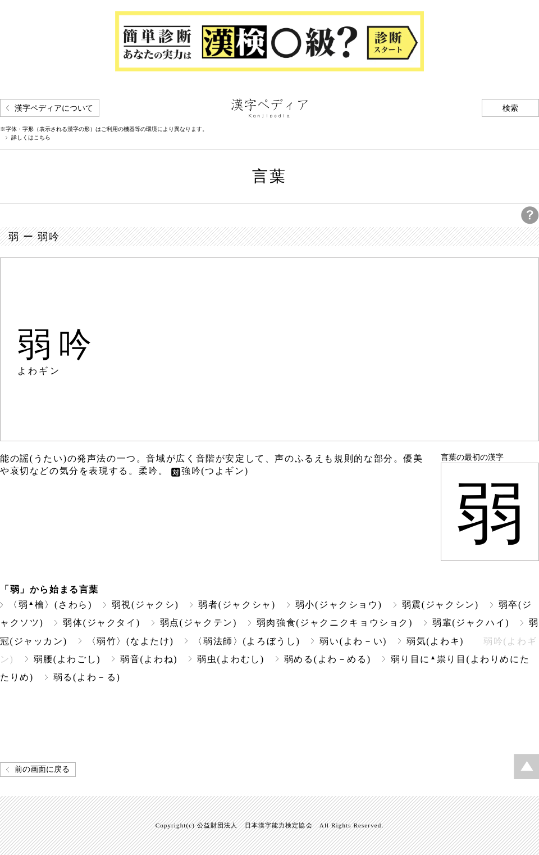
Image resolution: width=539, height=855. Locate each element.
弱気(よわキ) (435, 641)
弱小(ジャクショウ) (338, 604)
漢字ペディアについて (54, 108)
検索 (510, 108)
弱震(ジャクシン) (440, 604)
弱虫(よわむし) (230, 659)
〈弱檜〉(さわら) (50, 604)
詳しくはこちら (31, 138)
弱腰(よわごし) (67, 659)
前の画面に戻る (42, 769)
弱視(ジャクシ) (145, 604)
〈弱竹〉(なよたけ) (130, 641)
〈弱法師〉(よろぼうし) (246, 641)
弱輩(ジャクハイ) (470, 622)
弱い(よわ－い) (353, 641)
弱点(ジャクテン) (198, 622)
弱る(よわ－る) (87, 677)
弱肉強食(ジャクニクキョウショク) (335, 622)
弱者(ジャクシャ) (236, 604)
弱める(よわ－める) (327, 659)
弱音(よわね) (148, 659)
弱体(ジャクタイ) (101, 622)
